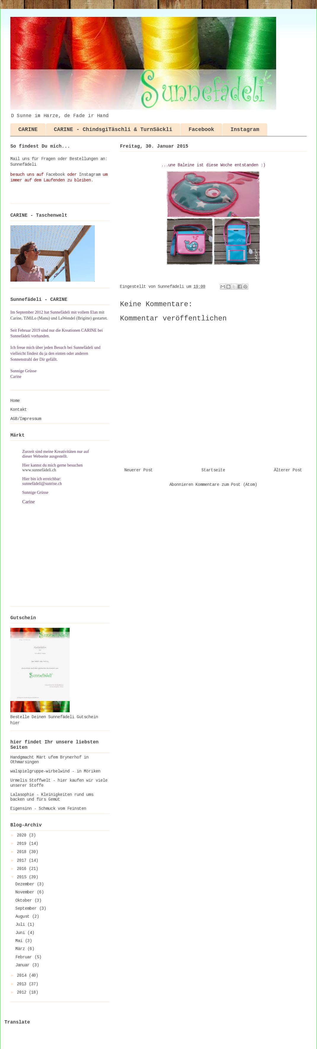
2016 (23, 868)
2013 (23, 984)
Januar (23, 965)
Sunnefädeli (23, 164)
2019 (23, 843)
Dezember (26, 884)
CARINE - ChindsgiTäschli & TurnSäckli (113, 129)
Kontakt (18, 409)
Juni (21, 932)
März (21, 948)
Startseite (213, 470)
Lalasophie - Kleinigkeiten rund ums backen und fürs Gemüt (51, 797)
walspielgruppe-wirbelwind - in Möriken (55, 771)
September (27, 908)
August (23, 916)
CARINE (28, 129)
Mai (20, 940)
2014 (23, 975)
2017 (23, 860)
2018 (23, 852)
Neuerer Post (138, 470)
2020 (23, 835)
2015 (23, 877)
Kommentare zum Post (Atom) (226, 484)
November (26, 892)
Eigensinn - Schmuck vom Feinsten (48, 808)
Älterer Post (288, 470)
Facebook (201, 129)
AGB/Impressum (25, 418)
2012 (23, 992)
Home (15, 400)
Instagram (244, 129)
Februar (24, 957)
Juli (21, 924)
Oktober (24, 900)
